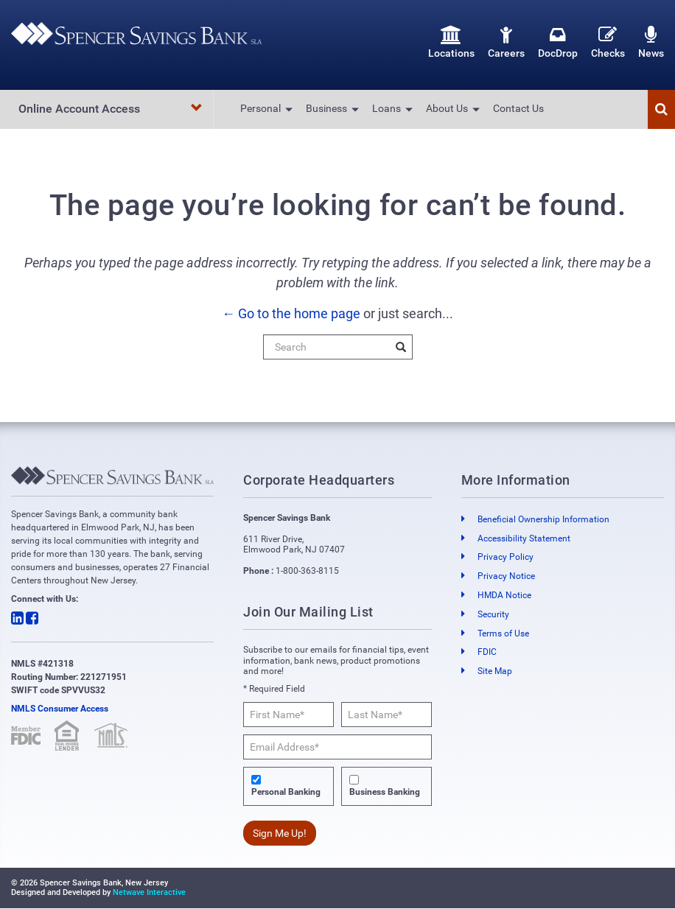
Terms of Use (503, 633)
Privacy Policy (506, 557)
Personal (260, 108)
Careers (506, 42)
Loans (386, 108)
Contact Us (518, 108)
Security (493, 614)
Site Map (495, 672)
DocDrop (558, 42)
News (651, 42)
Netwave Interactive (149, 892)
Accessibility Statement (524, 538)
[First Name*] (288, 714)
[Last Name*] (386, 714)
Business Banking (384, 792)
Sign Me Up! (280, 833)
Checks (608, 42)
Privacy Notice (506, 577)
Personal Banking (286, 792)
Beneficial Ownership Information (543, 519)
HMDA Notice (504, 595)
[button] (661, 109)
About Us (447, 108)
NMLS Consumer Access (59, 708)
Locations (451, 42)
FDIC (487, 652)
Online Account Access (110, 109)
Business (326, 108)
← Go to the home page (291, 313)
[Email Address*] (337, 746)
